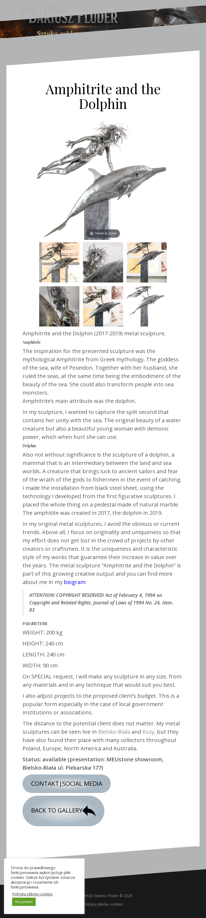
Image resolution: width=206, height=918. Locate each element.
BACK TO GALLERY (63, 811)
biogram (75, 582)
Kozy (148, 731)
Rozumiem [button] (23, 901)
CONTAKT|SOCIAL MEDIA (66, 783)
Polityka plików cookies (103, 904)
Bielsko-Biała (114, 731)
